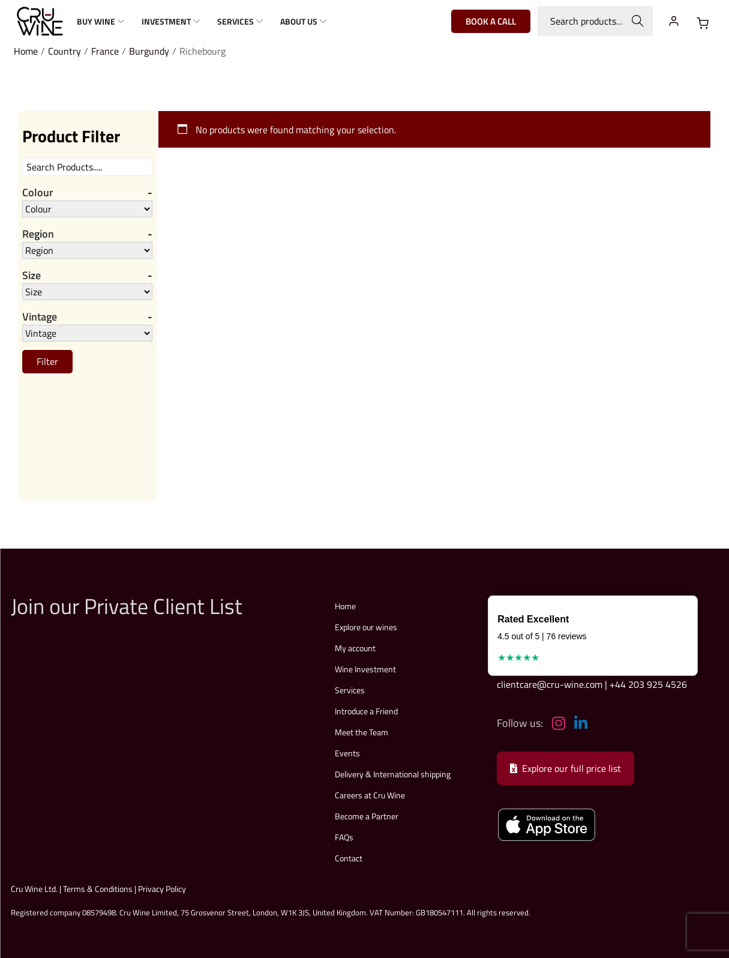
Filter (47, 361)
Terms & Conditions (98, 888)
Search (637, 21)
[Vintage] (87, 333)
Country (64, 51)
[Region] (87, 250)
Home (26, 51)
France (105, 51)
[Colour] (87, 208)
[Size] (87, 291)
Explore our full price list (565, 768)
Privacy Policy (162, 888)
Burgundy (149, 51)
